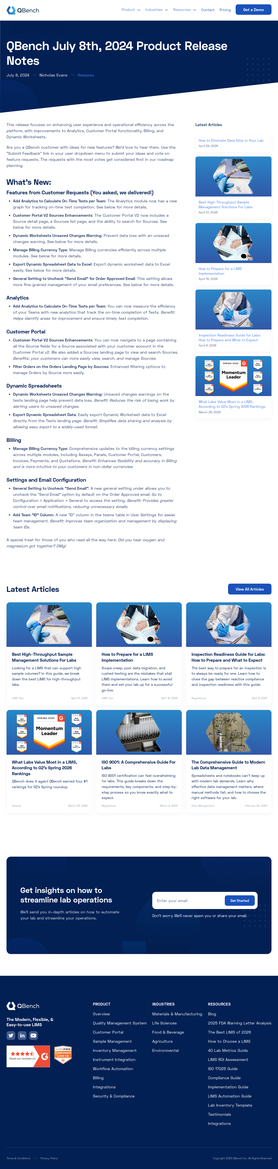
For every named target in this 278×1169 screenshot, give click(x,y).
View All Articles (250, 589)
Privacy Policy (49, 1158)
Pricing (225, 10)
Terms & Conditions (18, 1158)
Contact (208, 10)
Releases (86, 75)
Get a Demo (253, 9)
